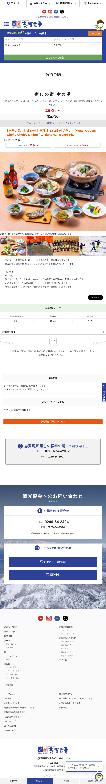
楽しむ (7, 664)
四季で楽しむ (66, 3)
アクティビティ (11, 656)
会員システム (40, 3)
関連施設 (9, 648)
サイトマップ (10, 721)
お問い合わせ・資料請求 (69, 703)
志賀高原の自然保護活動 (14, 712)
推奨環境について (67, 694)
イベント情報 (11, 667)
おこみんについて (12, 703)
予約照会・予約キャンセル (53, 421)
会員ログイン (10, 730)
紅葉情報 (9, 685)
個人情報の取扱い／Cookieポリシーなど (76, 698)
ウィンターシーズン (68, 634)
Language (93, 3)
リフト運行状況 (12, 674)
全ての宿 (96, 33)
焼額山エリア (66, 645)
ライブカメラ (10, 694)
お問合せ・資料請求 (55, 562)
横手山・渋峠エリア (68, 656)
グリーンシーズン (12, 678)
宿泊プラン (39, 781)
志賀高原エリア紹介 (68, 638)
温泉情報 (8, 636)
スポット (8, 641)
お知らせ (8, 698)
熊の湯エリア (66, 652)
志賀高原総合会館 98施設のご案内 (19, 707)
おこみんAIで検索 (55, 57)
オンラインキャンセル (68, 123)
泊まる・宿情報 (11, 627)
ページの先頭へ (104, 394)
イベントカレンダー (13, 671)
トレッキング (11, 682)
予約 (8, 660)
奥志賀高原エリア (68, 641)
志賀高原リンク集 (12, 717)
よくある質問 (10, 726)
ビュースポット (12, 644)
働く (6, 652)
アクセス (15, 3)
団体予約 (55, 574)
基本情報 (13, 781)
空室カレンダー (93, 781)
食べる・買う (10, 631)
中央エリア (65, 649)
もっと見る (93, 297)
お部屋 (66, 781)
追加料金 (50, 123)
